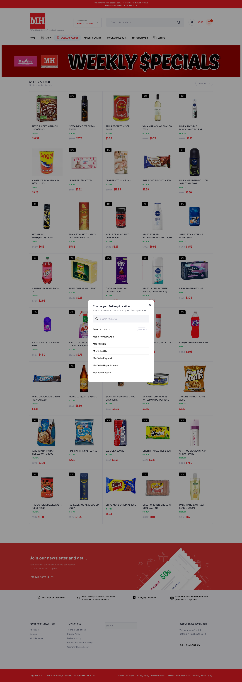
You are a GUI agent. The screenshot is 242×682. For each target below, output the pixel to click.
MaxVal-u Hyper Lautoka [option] (105, 365)
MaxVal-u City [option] (100, 351)
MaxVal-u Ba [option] (99, 343)
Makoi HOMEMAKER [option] (103, 336)
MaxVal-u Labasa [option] (102, 372)
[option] (121, 329)
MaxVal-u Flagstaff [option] (102, 358)
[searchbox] (121, 319)
